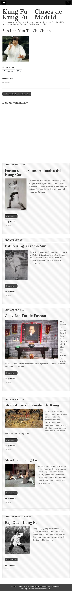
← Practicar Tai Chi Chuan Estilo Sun (16, 94)
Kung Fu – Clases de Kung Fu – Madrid (32, 14)
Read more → (11, 216)
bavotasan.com (45, 589)
